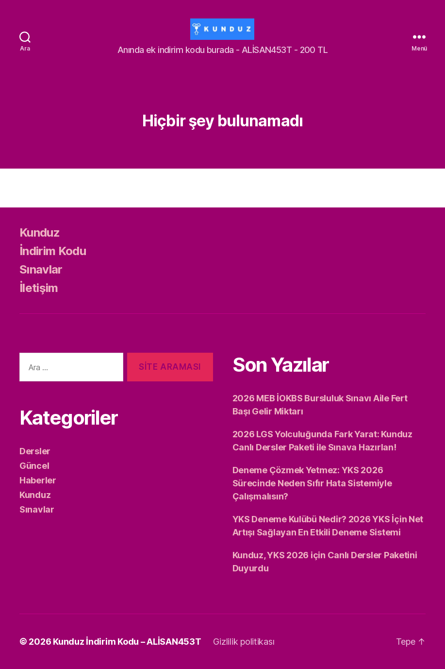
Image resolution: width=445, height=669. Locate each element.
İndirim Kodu (52, 251)
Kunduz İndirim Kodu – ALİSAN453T (127, 641)
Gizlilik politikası (244, 641)
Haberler (37, 480)
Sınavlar (41, 269)
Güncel (34, 466)
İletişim (38, 288)
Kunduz (39, 232)
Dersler (34, 451)
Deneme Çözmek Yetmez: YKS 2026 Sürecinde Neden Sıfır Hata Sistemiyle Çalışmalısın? (312, 483)
